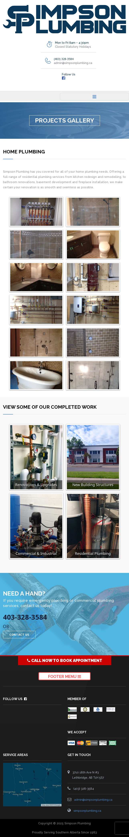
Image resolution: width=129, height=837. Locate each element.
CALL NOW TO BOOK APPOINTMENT (64, 660)
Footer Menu (64, 676)
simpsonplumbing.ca (87, 810)
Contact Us (19, 634)
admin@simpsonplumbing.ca (93, 799)
